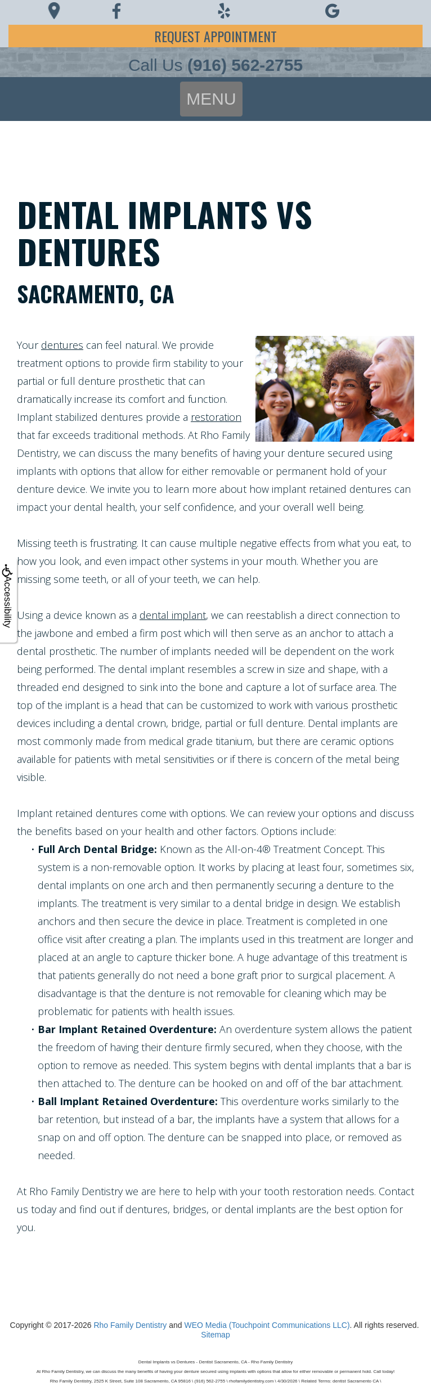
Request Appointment (215, 36)
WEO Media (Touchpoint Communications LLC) (266, 1325)
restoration (216, 417)
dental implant (173, 615)
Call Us (215, 65)
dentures (62, 345)
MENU (211, 98)
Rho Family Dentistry (130, 1325)
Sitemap (215, 1334)
